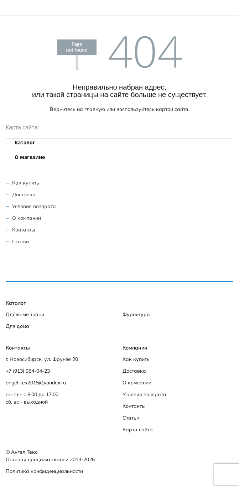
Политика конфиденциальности (44, 471)
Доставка (24, 194)
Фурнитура (136, 314)
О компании (26, 218)
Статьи (20, 241)
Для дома (17, 326)
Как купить (25, 183)
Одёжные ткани (25, 314)
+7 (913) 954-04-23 (28, 371)
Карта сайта (138, 429)
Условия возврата (34, 206)
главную (94, 109)
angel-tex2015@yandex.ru (36, 382)
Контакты (23, 230)
